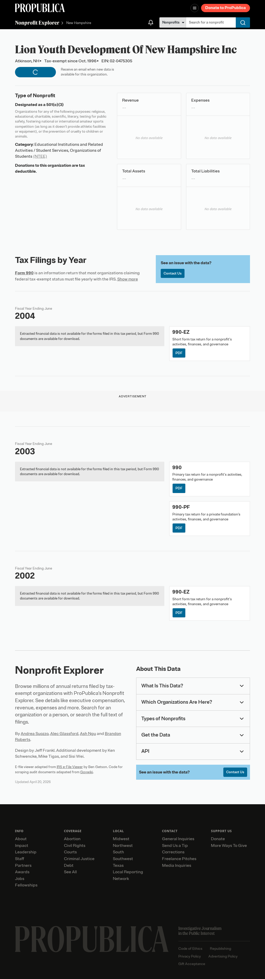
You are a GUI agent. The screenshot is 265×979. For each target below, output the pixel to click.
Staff (19, 858)
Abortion (72, 838)
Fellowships (26, 885)
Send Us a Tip (175, 845)
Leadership (25, 852)
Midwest (121, 838)
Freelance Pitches (179, 858)
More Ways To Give (229, 845)
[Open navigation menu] (194, 8)
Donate (218, 838)
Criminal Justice (79, 858)
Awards (22, 872)
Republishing (220, 948)
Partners (23, 865)
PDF (178, 353)
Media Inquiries (176, 865)
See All (70, 872)
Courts (70, 852)
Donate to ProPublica (225, 7)
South (118, 852)
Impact (21, 845)
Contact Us (173, 273)
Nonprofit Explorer (37, 22)
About (21, 838)
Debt (68, 865)
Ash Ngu (88, 733)
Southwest (123, 858)
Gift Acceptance (191, 964)
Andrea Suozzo (35, 733)
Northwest (123, 845)
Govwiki (86, 772)
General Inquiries (178, 838)
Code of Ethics (190, 948)
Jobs (19, 878)
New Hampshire (78, 23)
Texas (118, 865)
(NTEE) (40, 156)
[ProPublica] (40, 8)
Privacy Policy (189, 956)
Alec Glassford (64, 733)
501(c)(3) (55, 104)
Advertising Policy (223, 956)
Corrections (173, 852)
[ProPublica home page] (91, 939)
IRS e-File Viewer (70, 767)
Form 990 (24, 273)
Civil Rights (74, 845)
